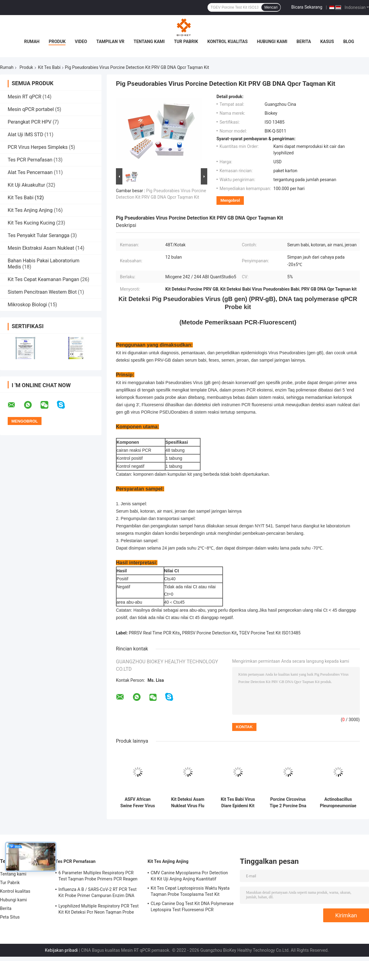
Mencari (271, 7)
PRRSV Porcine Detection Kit (209, 632)
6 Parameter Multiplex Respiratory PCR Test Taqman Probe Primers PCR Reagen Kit (97, 876)
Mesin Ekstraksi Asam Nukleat (41, 248)
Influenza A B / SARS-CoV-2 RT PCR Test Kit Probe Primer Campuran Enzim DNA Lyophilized (97, 893)
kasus (327, 41)
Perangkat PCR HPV (29, 122)
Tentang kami (149, 41)
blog (348, 41)
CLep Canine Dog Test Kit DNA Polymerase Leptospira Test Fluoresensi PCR (192, 906)
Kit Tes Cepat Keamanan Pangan (43, 279)
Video (81, 41)
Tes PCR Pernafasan (30, 160)
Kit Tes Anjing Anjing (30, 210)
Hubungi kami (272, 41)
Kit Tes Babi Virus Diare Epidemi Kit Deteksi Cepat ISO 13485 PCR (237, 802)
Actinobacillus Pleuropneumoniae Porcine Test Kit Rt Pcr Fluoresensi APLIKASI (338, 802)
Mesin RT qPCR (24, 97)
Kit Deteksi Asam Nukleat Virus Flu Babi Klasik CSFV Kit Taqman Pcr (187, 802)
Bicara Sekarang (306, 7)
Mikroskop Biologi (27, 305)
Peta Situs (10, 917)
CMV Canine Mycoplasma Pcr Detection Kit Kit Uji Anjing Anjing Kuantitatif (189, 875)
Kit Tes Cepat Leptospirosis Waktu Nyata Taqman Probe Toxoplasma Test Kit (190, 891)
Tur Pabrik (186, 41)
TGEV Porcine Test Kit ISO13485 (269, 632)
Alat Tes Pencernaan (30, 172)
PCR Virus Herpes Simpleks (38, 147)
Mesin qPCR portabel (31, 109)
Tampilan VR (110, 41)
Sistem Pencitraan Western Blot (42, 292)
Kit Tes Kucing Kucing (31, 223)
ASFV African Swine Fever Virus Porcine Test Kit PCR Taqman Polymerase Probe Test (137, 802)
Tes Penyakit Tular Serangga (38, 235)
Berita (303, 41)
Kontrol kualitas (227, 41)
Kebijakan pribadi (61, 950)
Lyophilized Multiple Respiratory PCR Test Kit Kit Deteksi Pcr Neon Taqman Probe (98, 909)
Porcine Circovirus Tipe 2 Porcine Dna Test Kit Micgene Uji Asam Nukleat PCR (288, 802)
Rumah (32, 41)
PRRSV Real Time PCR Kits (154, 632)
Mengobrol (230, 200)
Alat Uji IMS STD (25, 134)
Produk (57, 41)
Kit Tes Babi (49, 67)
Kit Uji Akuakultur (26, 185)
